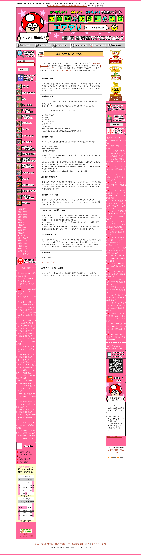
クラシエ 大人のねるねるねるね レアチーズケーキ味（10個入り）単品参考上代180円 (116, 194)
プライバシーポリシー (100, 544)
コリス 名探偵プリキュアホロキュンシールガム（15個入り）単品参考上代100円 (116, 215)
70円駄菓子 (22, 227)
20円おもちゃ (22, 241)
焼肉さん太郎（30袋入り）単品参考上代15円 (25, 382)
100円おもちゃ (23, 251)
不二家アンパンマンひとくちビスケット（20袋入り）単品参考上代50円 (116, 153)
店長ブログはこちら (114, 437)
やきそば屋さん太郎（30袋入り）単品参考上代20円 (26, 431)
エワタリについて (113, 346)
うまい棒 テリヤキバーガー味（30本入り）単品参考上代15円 (26, 349)
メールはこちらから (49, 262)
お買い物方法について (115, 349)
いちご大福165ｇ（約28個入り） (26, 397)
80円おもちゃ (22, 249)
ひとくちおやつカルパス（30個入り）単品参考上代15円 (26, 291)
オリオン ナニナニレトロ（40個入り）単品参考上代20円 (116, 258)
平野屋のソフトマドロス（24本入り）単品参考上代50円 (116, 289)
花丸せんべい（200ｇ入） (27, 278)
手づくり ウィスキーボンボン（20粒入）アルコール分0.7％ (116, 177)
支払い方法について (62, 544)
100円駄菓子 (22, 235)
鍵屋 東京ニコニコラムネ (26, 269)
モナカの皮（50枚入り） (27, 394)
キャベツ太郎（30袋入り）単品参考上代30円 (25, 335)
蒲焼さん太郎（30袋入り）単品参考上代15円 (25, 308)
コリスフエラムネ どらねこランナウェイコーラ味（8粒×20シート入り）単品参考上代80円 (115, 241)
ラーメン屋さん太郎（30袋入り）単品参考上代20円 (26, 371)
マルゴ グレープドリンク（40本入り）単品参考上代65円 (115, 274)
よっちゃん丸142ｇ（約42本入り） (116, 141)
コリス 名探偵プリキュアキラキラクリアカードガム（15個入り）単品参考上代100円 (116, 205)
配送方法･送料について (80, 544)
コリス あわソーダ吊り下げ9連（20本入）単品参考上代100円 (116, 297)
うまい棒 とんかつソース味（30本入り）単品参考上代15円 (26, 425)
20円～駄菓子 (22, 214)
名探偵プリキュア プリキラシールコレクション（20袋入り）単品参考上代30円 (116, 317)
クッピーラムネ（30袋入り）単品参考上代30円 (26, 356)
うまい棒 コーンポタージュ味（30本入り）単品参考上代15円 (26, 283)
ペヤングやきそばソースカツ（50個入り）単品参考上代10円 (26, 388)
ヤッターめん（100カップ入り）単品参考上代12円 (26, 437)
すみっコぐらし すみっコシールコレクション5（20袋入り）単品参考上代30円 (116, 328)
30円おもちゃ (22, 243)
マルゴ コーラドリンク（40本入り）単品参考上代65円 (115, 266)
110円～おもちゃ (24, 254)
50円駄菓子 (22, 222)
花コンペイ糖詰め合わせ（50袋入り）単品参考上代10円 (26, 417)
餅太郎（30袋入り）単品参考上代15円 (26, 274)
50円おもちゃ (22, 246)
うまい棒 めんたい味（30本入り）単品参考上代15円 (26, 361)
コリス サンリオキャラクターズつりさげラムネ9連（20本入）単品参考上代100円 (116, 307)
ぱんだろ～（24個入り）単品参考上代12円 (26, 376)
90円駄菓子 (22, 233)
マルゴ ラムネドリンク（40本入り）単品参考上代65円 (115, 281)
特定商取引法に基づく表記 (43, 544)
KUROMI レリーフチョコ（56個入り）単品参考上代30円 (115, 336)
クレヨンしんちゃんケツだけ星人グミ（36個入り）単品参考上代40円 (116, 224)
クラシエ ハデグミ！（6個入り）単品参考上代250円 (116, 232)
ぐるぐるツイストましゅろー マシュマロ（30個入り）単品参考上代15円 (26, 328)
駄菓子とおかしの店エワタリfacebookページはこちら (67, 6)
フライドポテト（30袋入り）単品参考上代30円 (26, 411)
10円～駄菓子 (22, 212)
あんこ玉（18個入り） (115, 138)
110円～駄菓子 (23, 238)
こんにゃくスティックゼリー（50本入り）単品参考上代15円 (26, 341)
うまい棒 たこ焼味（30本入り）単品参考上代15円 (26, 321)
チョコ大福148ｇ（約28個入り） (26, 298)
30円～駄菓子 (22, 217)
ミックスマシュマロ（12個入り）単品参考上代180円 (116, 169)
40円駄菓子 (22, 220)
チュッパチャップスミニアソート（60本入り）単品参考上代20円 (116, 250)
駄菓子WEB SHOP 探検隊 (26, 534)
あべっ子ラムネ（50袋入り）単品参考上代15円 (26, 366)
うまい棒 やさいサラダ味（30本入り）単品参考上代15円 (26, 315)
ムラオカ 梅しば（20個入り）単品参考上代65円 (115, 161)
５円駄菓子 (22, 209)
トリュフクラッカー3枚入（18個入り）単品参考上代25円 (116, 184)
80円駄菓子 (22, 230)
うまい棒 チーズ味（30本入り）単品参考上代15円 (26, 303)
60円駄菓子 (22, 225)
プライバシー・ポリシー (64, 70)
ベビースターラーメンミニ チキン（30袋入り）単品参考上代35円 (26, 404)
